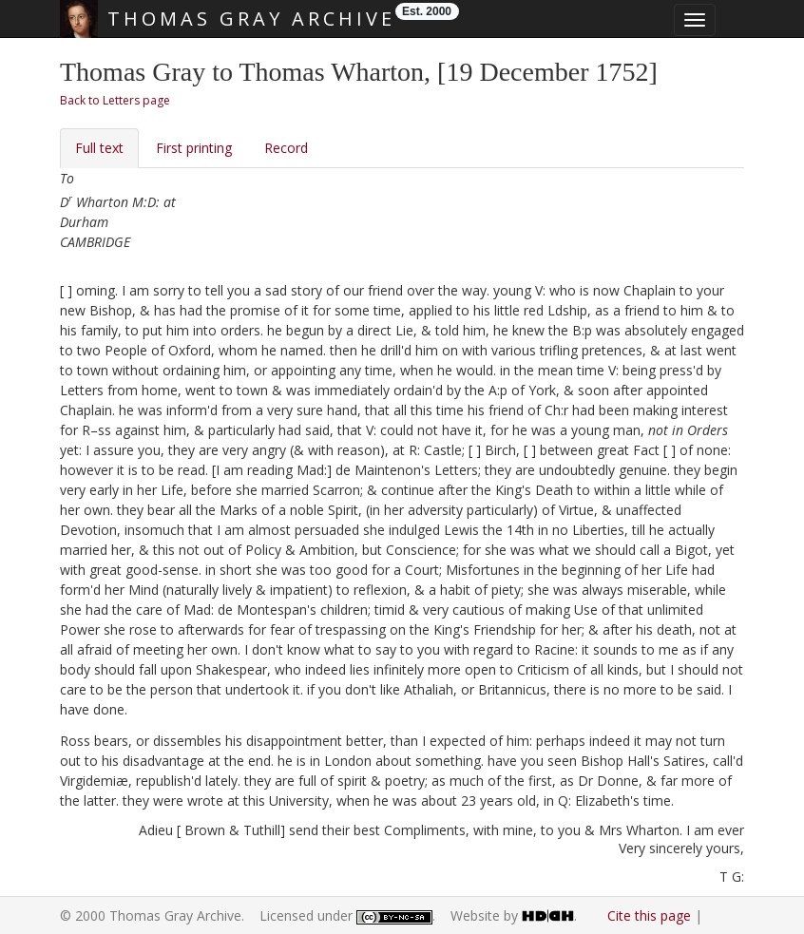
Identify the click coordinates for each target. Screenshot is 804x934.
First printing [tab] (194, 148)
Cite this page (649, 915)
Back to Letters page (115, 100)
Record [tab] (286, 148)
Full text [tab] (99, 148)
